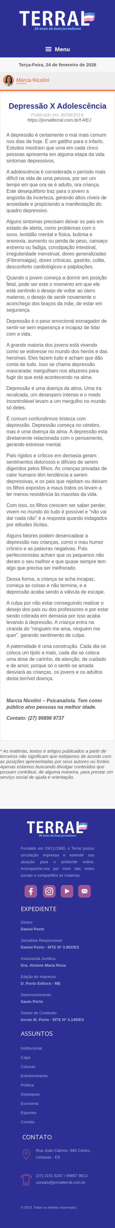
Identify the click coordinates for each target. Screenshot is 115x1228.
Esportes (28, 1112)
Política (27, 1085)
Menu (57, 49)
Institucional (31, 1048)
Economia (30, 1103)
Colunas (28, 1066)
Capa (25, 1057)
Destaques (30, 1094)
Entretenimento (34, 1076)
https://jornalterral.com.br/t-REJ (59, 120)
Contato (28, 1122)
